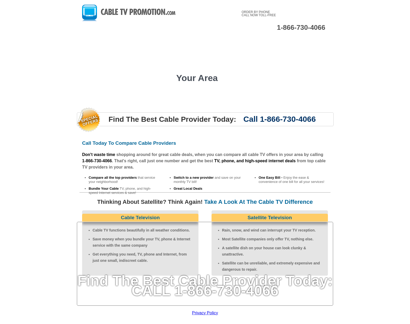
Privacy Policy (205, 313)
